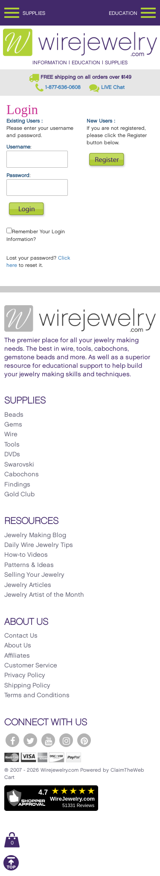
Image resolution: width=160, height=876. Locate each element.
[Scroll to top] (11, 869)
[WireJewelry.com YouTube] (48, 740)
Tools (12, 445)
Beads (13, 415)
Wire (10, 435)
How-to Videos (26, 555)
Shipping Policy (27, 686)
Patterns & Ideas (29, 565)
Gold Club (19, 495)
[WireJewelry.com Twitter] (30, 740)
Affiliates (17, 656)
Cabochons (21, 475)
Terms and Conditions (37, 696)
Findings (17, 485)
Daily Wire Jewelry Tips (38, 545)
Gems (13, 425)
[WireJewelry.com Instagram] (66, 740)
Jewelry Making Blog (35, 535)
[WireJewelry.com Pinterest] (84, 740)
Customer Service (30, 666)
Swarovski (19, 465)
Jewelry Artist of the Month (44, 595)
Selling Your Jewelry (34, 575)
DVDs (12, 455)
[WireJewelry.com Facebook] (12, 740)
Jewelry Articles (27, 585)
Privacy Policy (24, 675)
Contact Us (21, 636)
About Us (17, 646)
